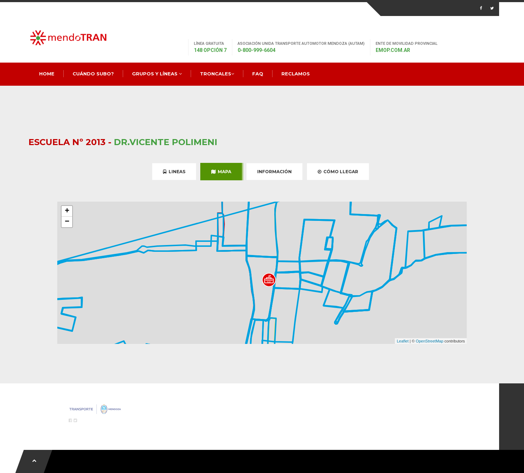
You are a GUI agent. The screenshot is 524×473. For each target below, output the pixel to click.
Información (274, 171)
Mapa (221, 171)
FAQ (257, 73)
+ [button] (67, 211)
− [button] (67, 222)
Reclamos (295, 73)
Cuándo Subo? (93, 73)
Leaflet (402, 341)
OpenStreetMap (430, 341)
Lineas (174, 171)
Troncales (217, 73)
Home (46, 73)
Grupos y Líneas (157, 73)
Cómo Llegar (338, 171)
